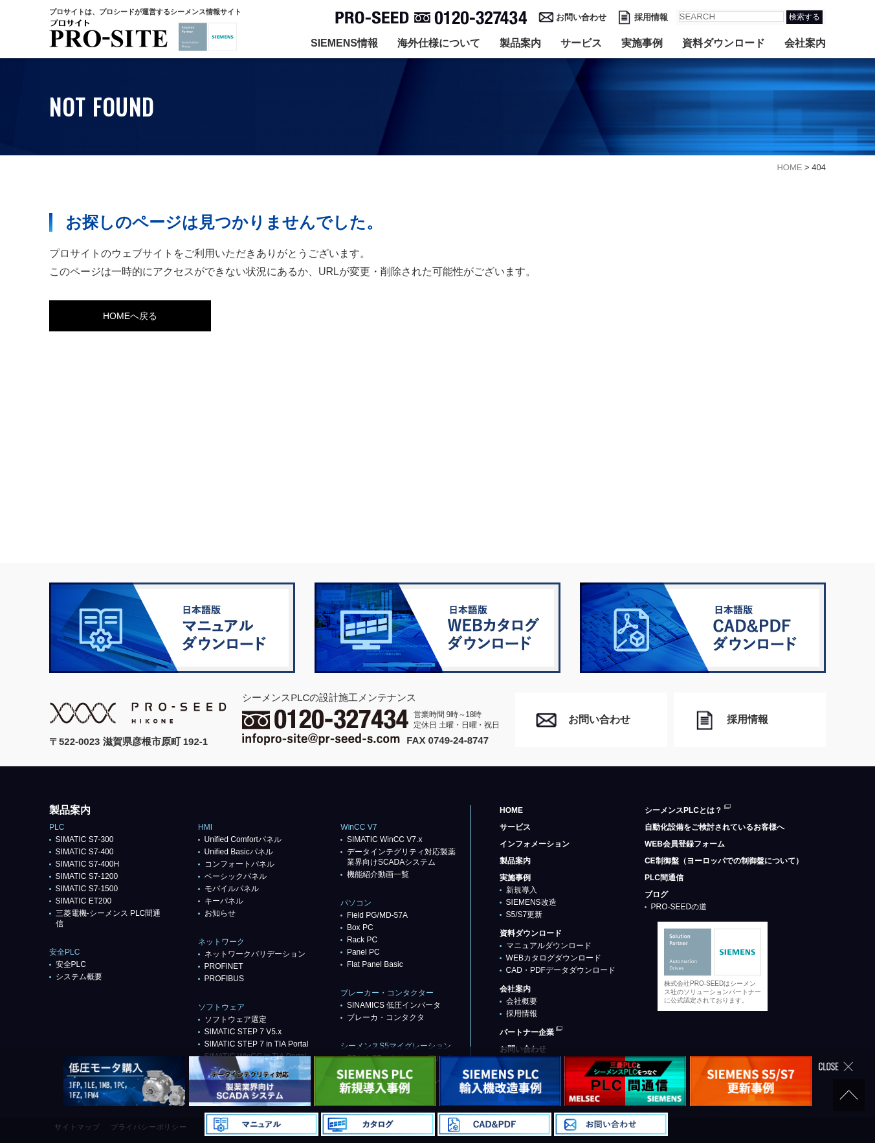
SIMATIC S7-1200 (87, 876)
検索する (804, 16)
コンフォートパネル (239, 864)
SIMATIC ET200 (83, 900)
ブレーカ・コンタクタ (386, 1017)
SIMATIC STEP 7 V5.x (243, 1031)
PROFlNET (224, 966)
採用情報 (651, 17)
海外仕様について (438, 43)
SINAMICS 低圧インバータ (394, 1005)
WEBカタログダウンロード (553, 957)
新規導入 (521, 889)
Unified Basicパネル (239, 851)
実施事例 (642, 43)
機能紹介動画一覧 (378, 874)
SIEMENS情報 (344, 43)
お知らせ (220, 913)
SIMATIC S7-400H (87, 864)
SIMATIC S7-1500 (87, 888)
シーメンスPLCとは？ (683, 810)
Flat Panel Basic (375, 964)
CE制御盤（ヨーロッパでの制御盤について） (724, 860)
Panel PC (363, 952)
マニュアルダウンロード (549, 945)
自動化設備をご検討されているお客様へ (714, 827)
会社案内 (805, 43)
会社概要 (521, 1001)
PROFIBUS (224, 978)
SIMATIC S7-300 (85, 839)
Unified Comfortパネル (243, 839)
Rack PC (362, 939)
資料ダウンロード (723, 43)
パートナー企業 (527, 1032)
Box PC (360, 927)
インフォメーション (535, 844)
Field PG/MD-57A (377, 915)
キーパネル (224, 900)
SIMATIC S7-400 (85, 851)
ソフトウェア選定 (236, 1019)
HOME (511, 810)
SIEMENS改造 (531, 902)
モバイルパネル (232, 888)
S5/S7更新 (524, 914)
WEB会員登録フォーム (685, 844)
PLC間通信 (664, 877)
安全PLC (71, 964)
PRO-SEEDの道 (679, 906)
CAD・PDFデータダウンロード (560, 970)
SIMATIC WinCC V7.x (384, 839)
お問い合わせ (581, 17)
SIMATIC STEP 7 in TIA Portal (257, 1044)
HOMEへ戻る (130, 316)
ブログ (656, 894)
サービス (581, 43)
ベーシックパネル (236, 876)
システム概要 (79, 976)
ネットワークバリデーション (255, 954)
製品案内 (520, 43)
